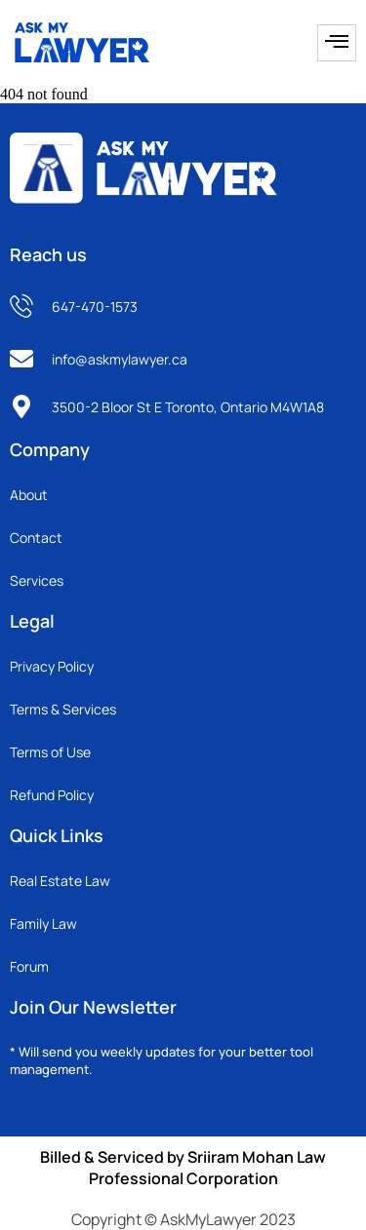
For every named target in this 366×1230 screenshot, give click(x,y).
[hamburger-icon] (336, 42)
